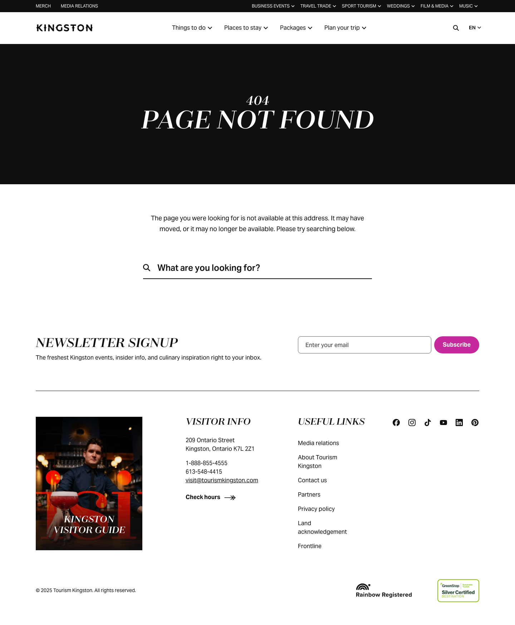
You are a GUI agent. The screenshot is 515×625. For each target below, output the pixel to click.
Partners (316, 494)
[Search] (456, 28)
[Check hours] (212, 497)
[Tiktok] (427, 422)
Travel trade (319, 6)
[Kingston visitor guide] (89, 483)
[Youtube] (443, 422)
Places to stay (247, 28)
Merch (43, 6)
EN (476, 27)
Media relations (79, 6)
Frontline (317, 546)
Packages (297, 28)
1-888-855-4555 (206, 463)
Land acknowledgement (331, 527)
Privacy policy (323, 509)
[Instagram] (412, 422)
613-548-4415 (204, 471)
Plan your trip (346, 28)
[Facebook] (396, 422)
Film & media (438, 6)
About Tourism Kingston (331, 462)
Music (469, 6)
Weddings (401, 6)
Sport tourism (362, 6)
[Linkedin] (459, 422)
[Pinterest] (475, 422)
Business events (274, 6)
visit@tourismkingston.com (222, 480)
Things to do (193, 28)
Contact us (319, 480)
